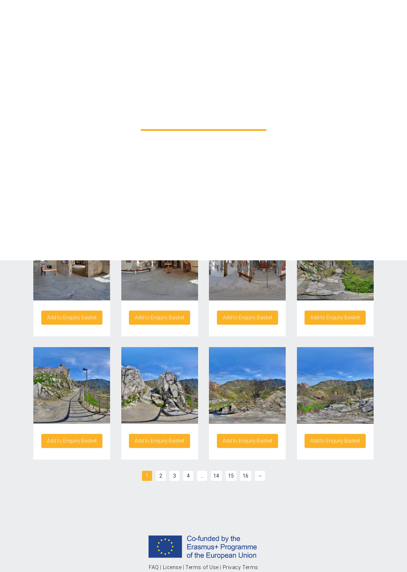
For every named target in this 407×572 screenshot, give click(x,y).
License (172, 567)
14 (216, 476)
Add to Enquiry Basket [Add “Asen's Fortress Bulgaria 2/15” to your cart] (335, 317)
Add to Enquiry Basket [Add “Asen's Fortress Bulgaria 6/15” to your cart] (335, 441)
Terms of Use (202, 567)
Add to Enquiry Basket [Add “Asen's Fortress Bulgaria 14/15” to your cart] (159, 317)
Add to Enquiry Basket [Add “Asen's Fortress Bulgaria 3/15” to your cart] (72, 441)
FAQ (154, 567)
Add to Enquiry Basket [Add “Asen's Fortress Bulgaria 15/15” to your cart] (247, 317)
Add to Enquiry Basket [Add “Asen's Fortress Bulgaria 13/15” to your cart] (72, 317)
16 (245, 476)
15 (231, 476)
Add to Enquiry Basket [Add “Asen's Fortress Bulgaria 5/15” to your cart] (247, 441)
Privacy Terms (240, 567)
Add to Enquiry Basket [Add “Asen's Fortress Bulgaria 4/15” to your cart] (159, 441)
